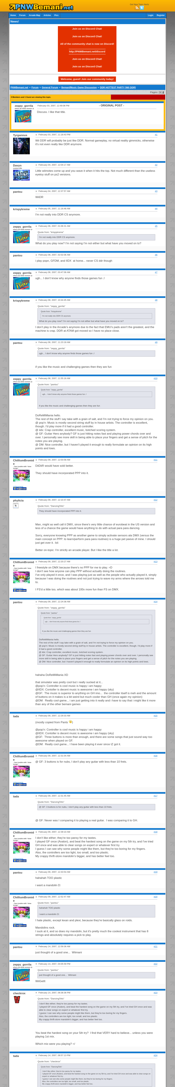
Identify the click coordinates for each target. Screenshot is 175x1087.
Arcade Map (34, 15)
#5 (156, 226)
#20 (155, 896)
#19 (155, 872)
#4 (156, 208)
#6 (156, 255)
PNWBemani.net (19, 87)
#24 (155, 1055)
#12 (155, 500)
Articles (47, 15)
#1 (156, 134)
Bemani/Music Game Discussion (79, 87)
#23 (155, 992)
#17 (155, 796)
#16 (155, 755)
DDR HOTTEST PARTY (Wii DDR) (118, 87)
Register (161, 15)
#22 (155, 964)
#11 (155, 460)
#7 (156, 272)
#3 (156, 191)
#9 (156, 342)
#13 (155, 561)
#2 (156, 165)
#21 (155, 946)
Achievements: (18, 486)
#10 (155, 378)
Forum (22, 15)
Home (13, 15)
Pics (56, 15)
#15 (155, 715)
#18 (155, 832)
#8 (156, 300)
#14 (155, 601)
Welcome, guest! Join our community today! (87, 79)
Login (150, 15)
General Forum (50, 87)
